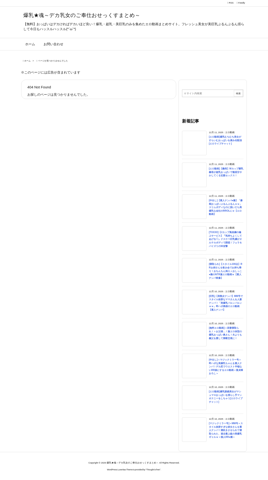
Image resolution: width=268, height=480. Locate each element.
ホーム (27, 61)
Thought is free (153, 469)
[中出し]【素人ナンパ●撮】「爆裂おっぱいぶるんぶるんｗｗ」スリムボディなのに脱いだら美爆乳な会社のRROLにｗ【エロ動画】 (226, 207)
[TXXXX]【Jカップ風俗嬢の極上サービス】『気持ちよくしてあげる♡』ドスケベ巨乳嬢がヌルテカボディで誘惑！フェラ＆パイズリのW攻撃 (225, 239)
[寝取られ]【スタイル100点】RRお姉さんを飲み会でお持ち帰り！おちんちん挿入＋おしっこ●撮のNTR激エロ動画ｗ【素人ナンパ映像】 (225, 271)
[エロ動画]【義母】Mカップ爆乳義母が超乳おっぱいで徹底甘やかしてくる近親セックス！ (226, 172)
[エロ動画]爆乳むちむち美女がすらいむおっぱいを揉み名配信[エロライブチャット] (225, 140)
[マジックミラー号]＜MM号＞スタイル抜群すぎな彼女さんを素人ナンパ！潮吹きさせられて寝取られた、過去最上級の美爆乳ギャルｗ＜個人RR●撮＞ (226, 430)
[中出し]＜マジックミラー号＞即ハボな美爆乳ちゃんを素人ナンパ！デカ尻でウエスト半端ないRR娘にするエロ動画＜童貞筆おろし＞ (226, 366)
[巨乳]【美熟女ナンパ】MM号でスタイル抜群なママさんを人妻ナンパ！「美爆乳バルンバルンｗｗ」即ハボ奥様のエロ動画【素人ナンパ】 (226, 303)
